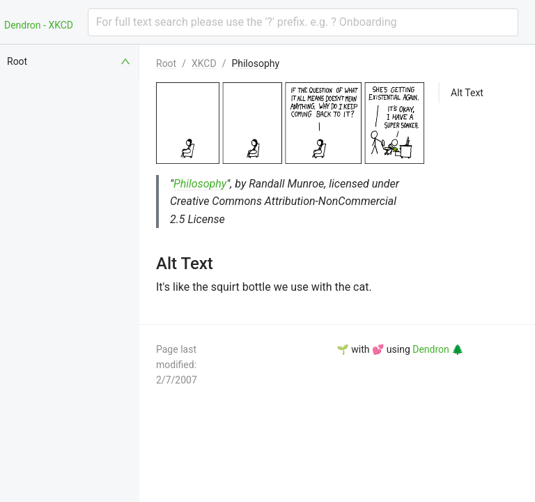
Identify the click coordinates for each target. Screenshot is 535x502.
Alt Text (467, 92)
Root (166, 63)
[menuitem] (69, 61)
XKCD (204, 63)
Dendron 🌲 (437, 349)
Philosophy (255, 63)
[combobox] (303, 22)
